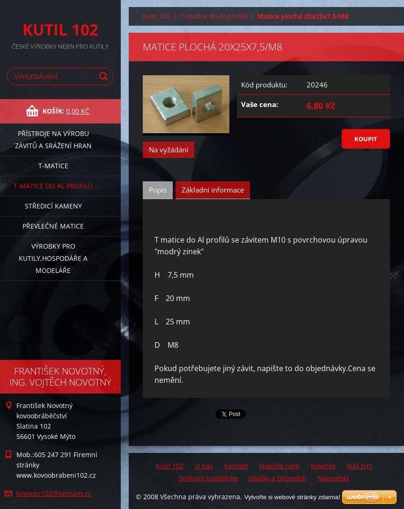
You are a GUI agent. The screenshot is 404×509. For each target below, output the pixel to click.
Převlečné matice (53, 226)
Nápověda (333, 477)
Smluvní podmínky (208, 477)
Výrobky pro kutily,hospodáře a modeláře (53, 258)
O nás (204, 465)
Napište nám (279, 465)
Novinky (323, 465)
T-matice (53, 165)
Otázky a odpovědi (277, 477)
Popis (158, 189)
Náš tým (360, 465)
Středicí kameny (53, 205)
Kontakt (236, 465)
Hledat (105, 76)
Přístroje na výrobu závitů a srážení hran (53, 139)
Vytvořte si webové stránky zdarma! (292, 497)
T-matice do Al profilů (53, 185)
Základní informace (213, 189)
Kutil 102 (156, 16)
